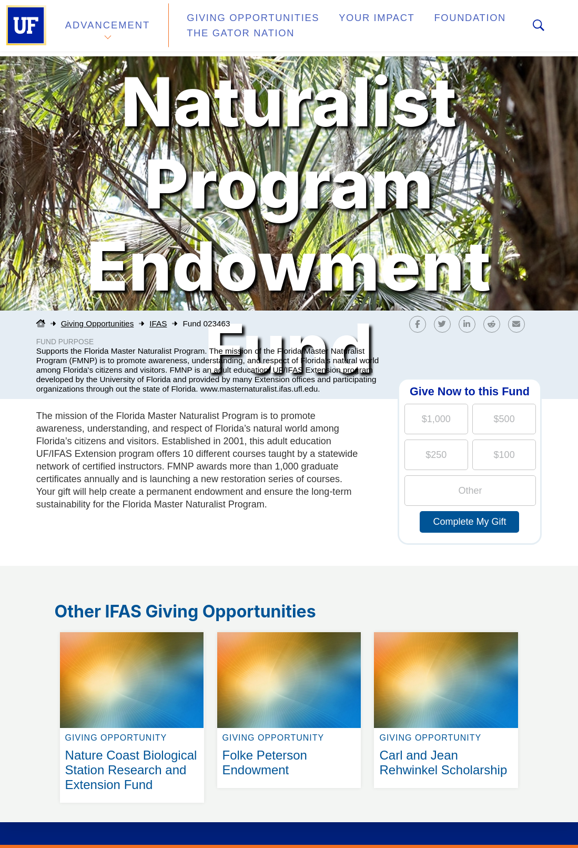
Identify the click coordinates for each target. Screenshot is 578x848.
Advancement (107, 28)
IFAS (158, 323)
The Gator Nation (228, 33)
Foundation (434, 22)
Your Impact (350, 22)
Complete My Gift (469, 521)
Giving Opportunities (239, 22)
